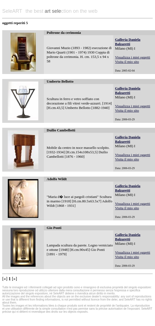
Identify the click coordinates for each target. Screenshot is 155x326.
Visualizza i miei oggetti (132, 57)
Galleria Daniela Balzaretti (127, 41)
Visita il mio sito (127, 62)
